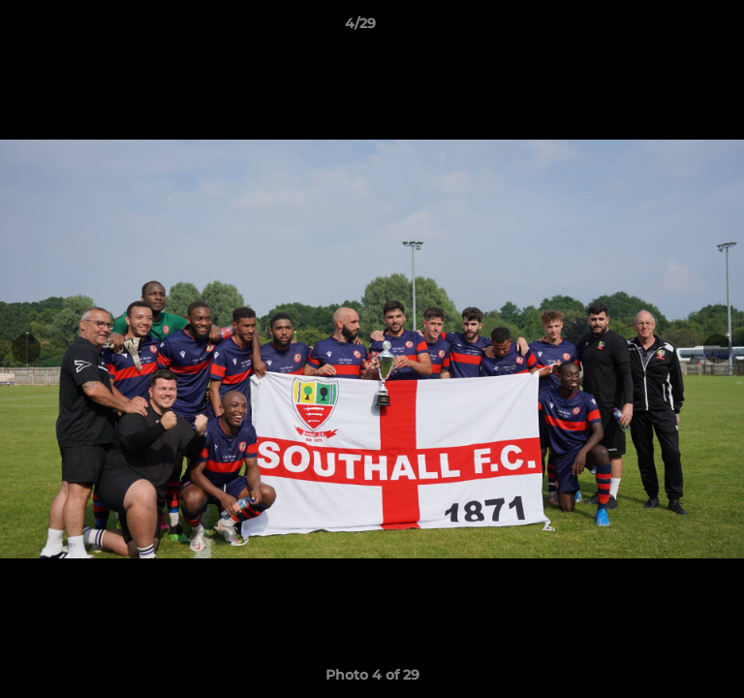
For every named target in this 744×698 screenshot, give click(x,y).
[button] (674, 28)
